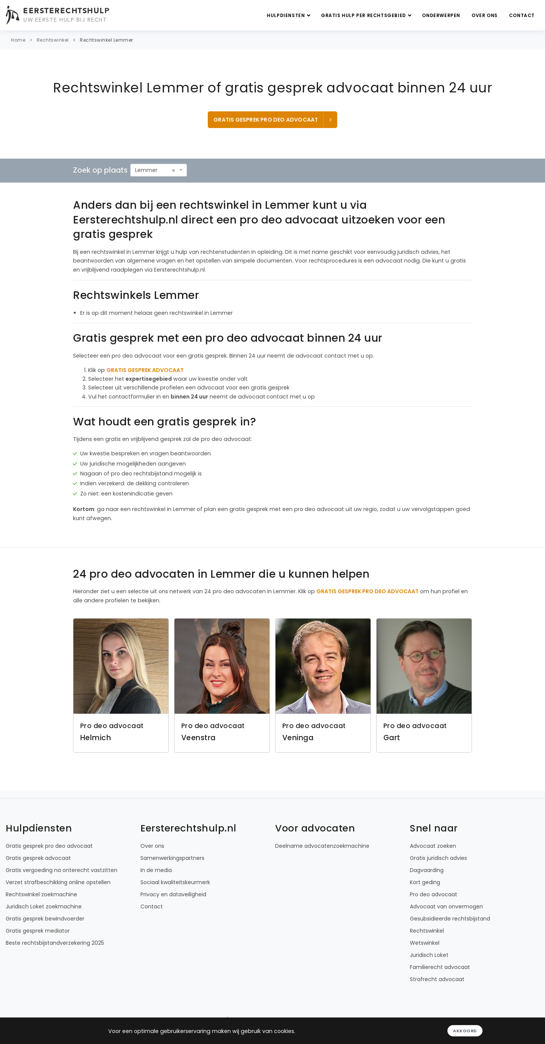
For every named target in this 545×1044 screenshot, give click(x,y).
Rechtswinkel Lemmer (106, 40)
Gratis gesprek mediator (38, 931)
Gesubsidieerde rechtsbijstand (450, 918)
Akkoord (465, 1031)
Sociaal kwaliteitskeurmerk (175, 882)
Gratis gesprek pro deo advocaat (273, 119)
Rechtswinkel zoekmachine (41, 894)
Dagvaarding (427, 870)
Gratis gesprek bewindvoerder (45, 918)
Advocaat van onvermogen (446, 906)
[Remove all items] (174, 170)
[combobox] (158, 170)
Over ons (485, 15)
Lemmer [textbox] (146, 170)
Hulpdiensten (289, 15)
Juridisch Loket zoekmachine (44, 906)
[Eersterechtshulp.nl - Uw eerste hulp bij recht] (59, 15)
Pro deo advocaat (433, 894)
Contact (522, 15)
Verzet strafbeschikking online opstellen (58, 882)
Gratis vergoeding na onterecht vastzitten (61, 870)
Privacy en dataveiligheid (173, 894)
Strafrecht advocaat (437, 979)
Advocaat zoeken (433, 846)
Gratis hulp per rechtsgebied (367, 15)
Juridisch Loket (429, 955)
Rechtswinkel (53, 40)
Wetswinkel (424, 943)
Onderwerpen (441, 15)
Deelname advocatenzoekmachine (322, 846)
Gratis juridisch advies (438, 858)
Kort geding (425, 882)
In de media (156, 870)
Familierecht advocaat (440, 967)
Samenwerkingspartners (172, 858)
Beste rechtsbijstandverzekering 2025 (55, 943)
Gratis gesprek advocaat (38, 858)
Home (18, 40)
